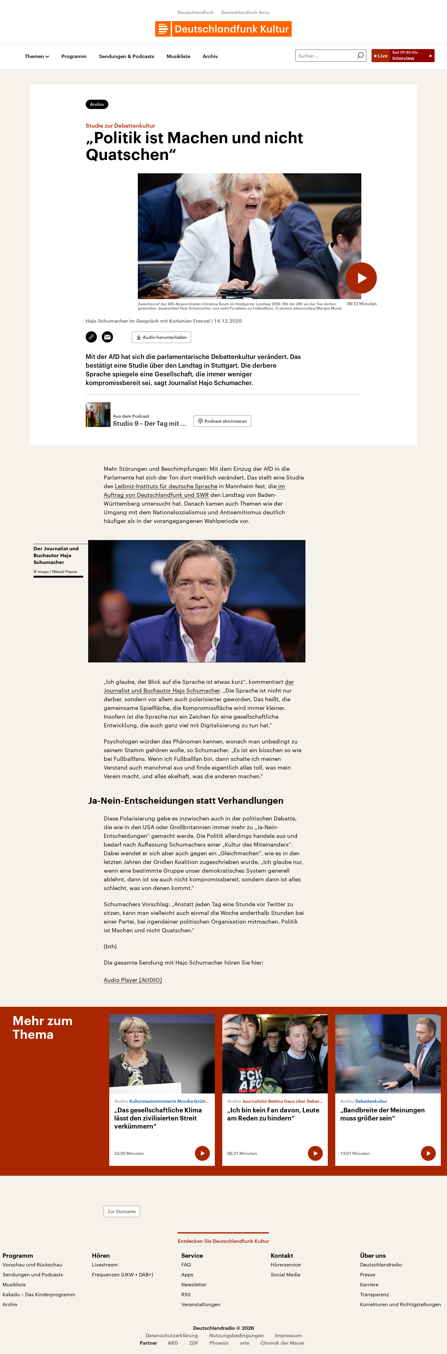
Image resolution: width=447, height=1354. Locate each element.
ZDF (193, 1343)
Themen (34, 56)
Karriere (369, 1284)
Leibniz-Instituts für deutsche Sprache (166, 486)
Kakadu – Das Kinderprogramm (38, 1294)
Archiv (210, 56)
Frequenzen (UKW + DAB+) (122, 1274)
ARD (173, 1343)
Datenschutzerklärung (172, 1335)
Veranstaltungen (200, 1304)
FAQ (186, 1264)
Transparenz (374, 1294)
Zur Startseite (122, 1211)
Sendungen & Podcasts (126, 56)
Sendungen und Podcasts (32, 1274)
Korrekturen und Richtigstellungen (400, 1304)
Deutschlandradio (381, 1264)
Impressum (288, 1335)
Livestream (105, 1264)
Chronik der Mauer (282, 1343)
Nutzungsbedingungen (236, 1335)
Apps (187, 1274)
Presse (367, 1274)
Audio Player (121, 979)
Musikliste (178, 56)
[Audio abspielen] (361, 277)
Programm (74, 56)
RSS (186, 1294)
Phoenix (219, 1343)
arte (244, 1343)
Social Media (285, 1274)
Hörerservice (286, 1264)
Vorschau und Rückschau (32, 1264)
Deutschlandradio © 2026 (223, 1328)
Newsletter (194, 1284)
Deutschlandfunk (196, 12)
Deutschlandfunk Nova (245, 12)
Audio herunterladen (165, 337)
